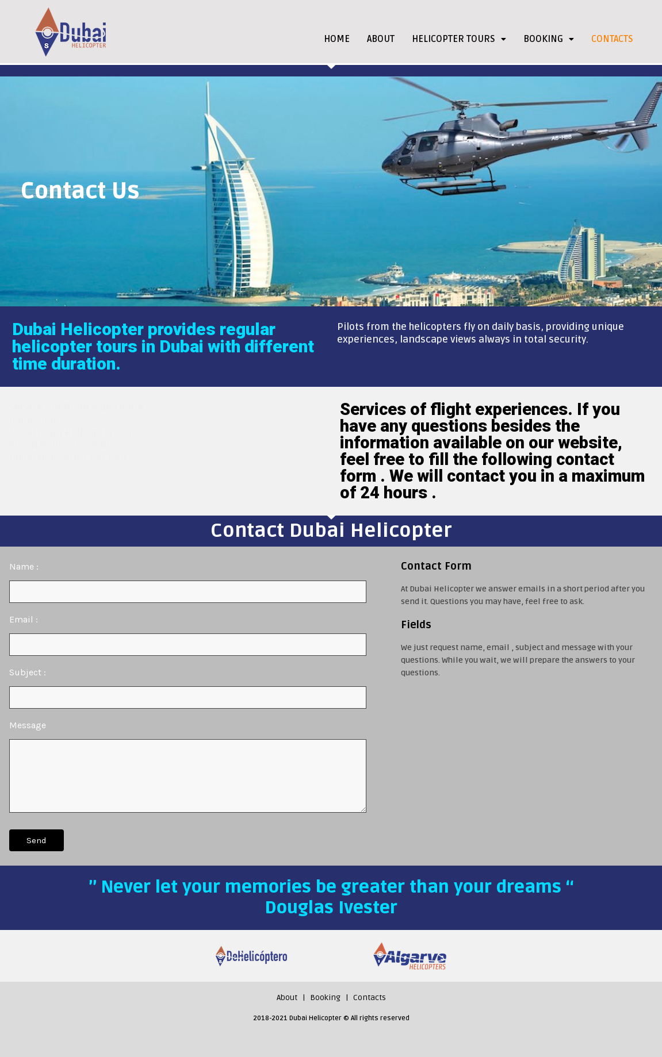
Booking (325, 997)
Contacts (369, 997)
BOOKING (548, 39)
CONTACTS (612, 39)
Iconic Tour (34, 420)
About (287, 997)
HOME (337, 39)
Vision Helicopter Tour (60, 445)
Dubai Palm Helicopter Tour (72, 432)
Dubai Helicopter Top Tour (68, 458)
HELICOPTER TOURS (459, 39)
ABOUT (381, 39)
